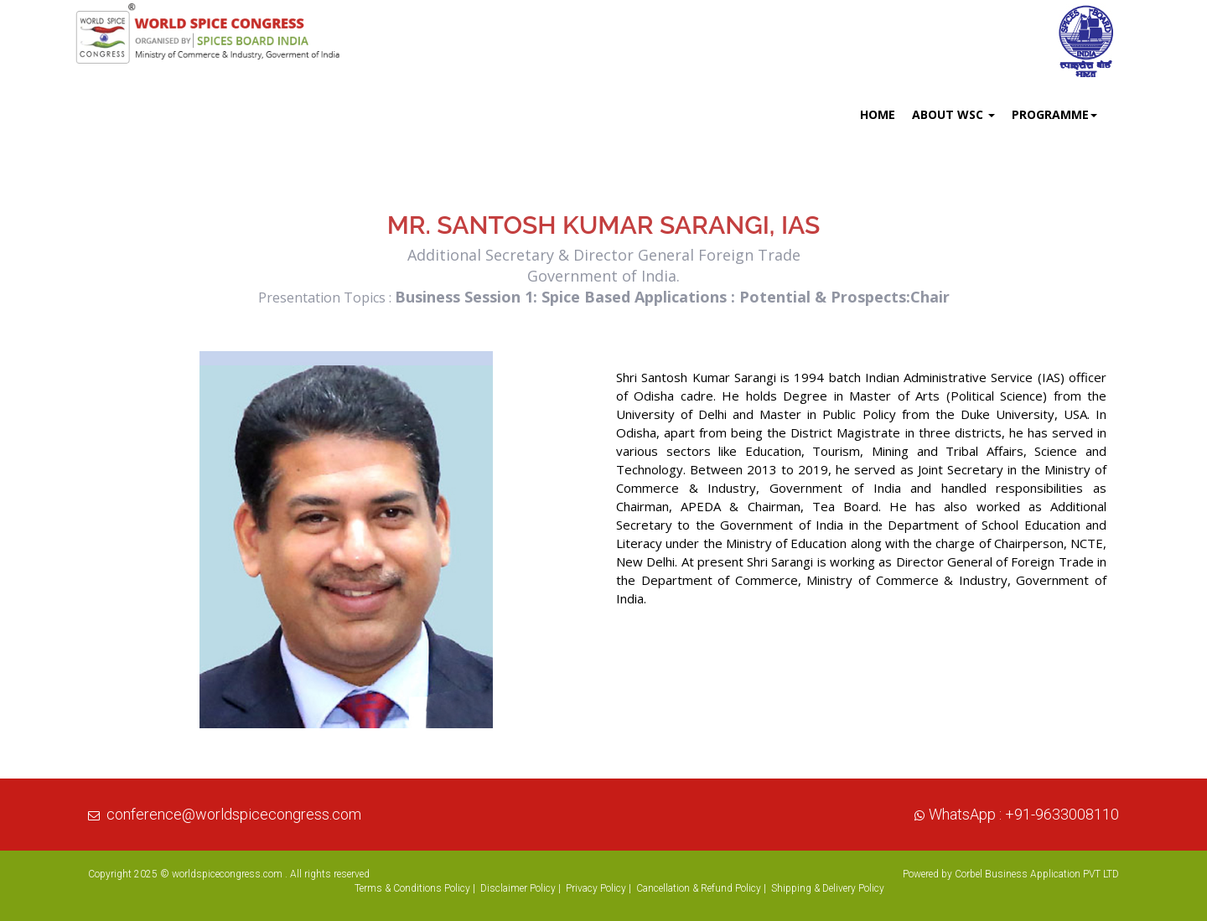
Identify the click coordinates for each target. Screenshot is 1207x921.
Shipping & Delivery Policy (827, 888)
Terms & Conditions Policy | (415, 888)
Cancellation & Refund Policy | (701, 888)
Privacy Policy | (598, 888)
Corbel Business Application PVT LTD (1037, 874)
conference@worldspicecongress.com (233, 814)
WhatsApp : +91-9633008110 (1024, 814)
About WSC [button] (953, 114)
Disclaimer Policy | (520, 888)
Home (877, 114)
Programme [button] (1054, 114)
